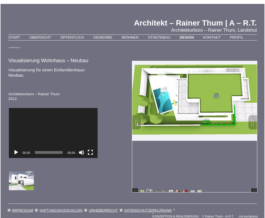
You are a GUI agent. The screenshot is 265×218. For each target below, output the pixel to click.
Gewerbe (102, 37)
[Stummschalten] (81, 152)
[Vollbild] (90, 152)
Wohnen (130, 37)
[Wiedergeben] (16, 152)
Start (14, 37)
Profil (236, 37)
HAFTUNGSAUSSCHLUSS (61, 210)
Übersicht (40, 37)
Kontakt (212, 37)
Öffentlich (72, 37)
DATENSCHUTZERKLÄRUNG (148, 210)
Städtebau (159, 37)
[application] (53, 133)
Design (187, 37)
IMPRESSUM (22, 210)
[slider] (49, 152)
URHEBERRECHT (103, 210)
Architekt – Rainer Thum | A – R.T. (195, 23)
